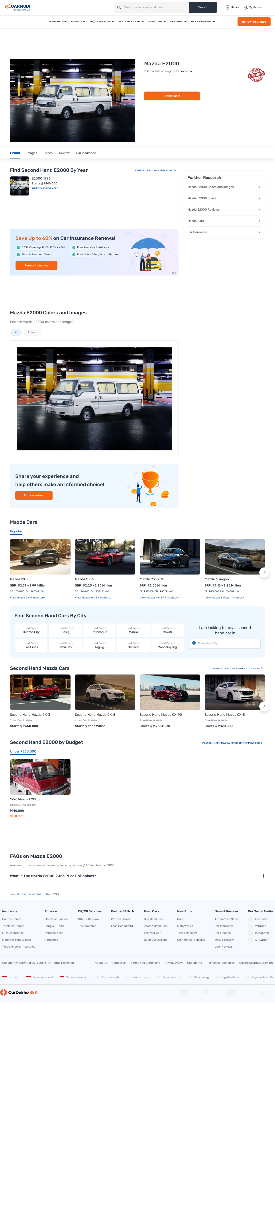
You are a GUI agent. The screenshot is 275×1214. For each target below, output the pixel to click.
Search (202, 7)
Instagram (258, 933)
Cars (180, 919)
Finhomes (51, 939)
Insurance (56, 21)
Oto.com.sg (198, 977)
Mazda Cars (172, 96)
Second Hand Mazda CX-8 (95, 715)
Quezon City (31, 630)
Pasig (65, 630)
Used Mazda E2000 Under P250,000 (238, 743)
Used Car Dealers (155, 939)
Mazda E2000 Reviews (224, 209)
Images (32, 153)
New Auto (176, 21)
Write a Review (224, 939)
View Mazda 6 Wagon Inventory (224, 597)
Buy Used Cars (154, 919)
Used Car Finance (56, 919)
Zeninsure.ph (137, 977)
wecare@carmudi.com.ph (256, 962)
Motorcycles (185, 926)
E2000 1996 (41, 178)
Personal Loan (54, 932)
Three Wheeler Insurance (18, 946)
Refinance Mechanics (220, 962)
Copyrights (194, 962)
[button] (264, 572)
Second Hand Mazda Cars (244, 668)
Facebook (258, 919)
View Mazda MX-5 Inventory (92, 597)
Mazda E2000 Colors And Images (224, 187)
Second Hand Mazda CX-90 (161, 715)
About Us (101, 962)
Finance (76, 21)
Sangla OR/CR (54, 926)
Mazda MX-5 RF (152, 579)
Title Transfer (87, 926)
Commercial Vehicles (191, 939)
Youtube (257, 926)
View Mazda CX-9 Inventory (27, 597)
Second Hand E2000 (161, 170)
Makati (167, 630)
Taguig (99, 645)
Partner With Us (129, 21)
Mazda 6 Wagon (217, 579)
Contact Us (119, 962)
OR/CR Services (100, 21)
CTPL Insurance (13, 932)
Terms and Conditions (145, 962)
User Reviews (224, 946)
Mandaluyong (167, 645)
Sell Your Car (152, 932)
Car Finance (223, 932)
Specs (48, 153)
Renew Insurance (254, 21)
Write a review (34, 495)
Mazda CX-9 (19, 579)
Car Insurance (86, 153)
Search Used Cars (156, 926)
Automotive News (226, 919)
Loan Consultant (122, 926)
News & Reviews (201, 21)
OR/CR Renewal (88, 919)
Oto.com (11, 977)
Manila (133, 630)
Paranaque (99, 630)
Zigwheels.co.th (259, 977)
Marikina (133, 645)
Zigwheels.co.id (39, 977)
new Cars (21, 894)
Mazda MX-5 (84, 579)
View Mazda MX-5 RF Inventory (159, 597)
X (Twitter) (258, 939)
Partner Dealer (120, 919)
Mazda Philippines (36, 894)
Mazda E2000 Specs (224, 198)
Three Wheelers (187, 932)
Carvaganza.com (74, 977)
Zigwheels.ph (107, 977)
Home (12, 894)
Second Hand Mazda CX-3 (30, 715)
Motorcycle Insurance (16, 939)
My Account (254, 7)
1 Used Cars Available (45, 188)
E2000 (15, 153)
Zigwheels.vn (227, 977)
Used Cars (155, 21)
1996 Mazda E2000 (25, 799)
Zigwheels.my (168, 977)
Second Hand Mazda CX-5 (225, 715)
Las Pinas (31, 645)
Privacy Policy (174, 962)
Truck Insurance (13, 926)
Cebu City (65, 645)
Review (64, 153)
